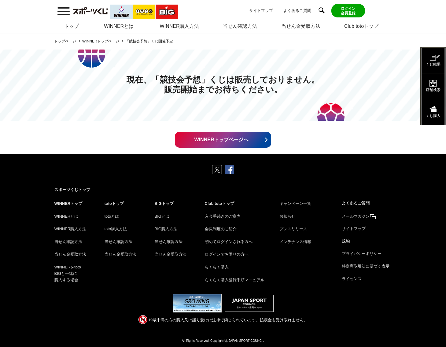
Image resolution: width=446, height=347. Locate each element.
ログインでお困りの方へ (227, 254)
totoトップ (114, 203)
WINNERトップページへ (221, 139)
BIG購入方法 (166, 229)
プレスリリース (293, 229)
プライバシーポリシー (361, 253)
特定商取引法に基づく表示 (365, 266)
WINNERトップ (68, 203)
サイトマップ (261, 10)
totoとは (112, 216)
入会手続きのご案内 (223, 216)
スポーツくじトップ (72, 189)
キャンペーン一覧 (295, 203)
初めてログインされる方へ (228, 241)
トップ (71, 26)
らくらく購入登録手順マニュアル (234, 280)
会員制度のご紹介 (221, 229)
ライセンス (352, 278)
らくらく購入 (217, 267)
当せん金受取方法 (300, 26)
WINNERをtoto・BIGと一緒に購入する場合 (69, 273)
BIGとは (162, 216)
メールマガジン (356, 216)
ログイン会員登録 (348, 10)
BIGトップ (164, 203)
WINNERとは (119, 26)
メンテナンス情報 (295, 241)
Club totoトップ (361, 26)
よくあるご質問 (297, 10)
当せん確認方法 (240, 26)
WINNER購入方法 (179, 26)
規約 (346, 241)
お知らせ (287, 216)
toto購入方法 (116, 229)
